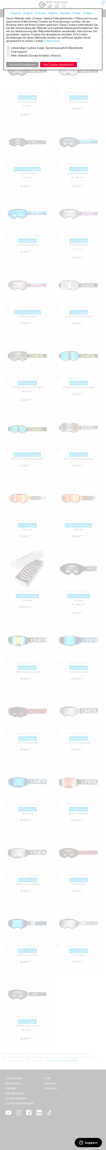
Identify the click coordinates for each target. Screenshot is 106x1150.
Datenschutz (52, 40)
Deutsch (16, 13)
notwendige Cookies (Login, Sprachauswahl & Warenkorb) (47, 47)
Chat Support (19, 51)
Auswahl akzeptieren (22, 64)
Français (40, 13)
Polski (77, 13)
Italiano (53, 13)
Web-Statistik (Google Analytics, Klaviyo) (36, 55)
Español (65, 13)
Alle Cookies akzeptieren (58, 64)
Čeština (88, 13)
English (28, 13)
